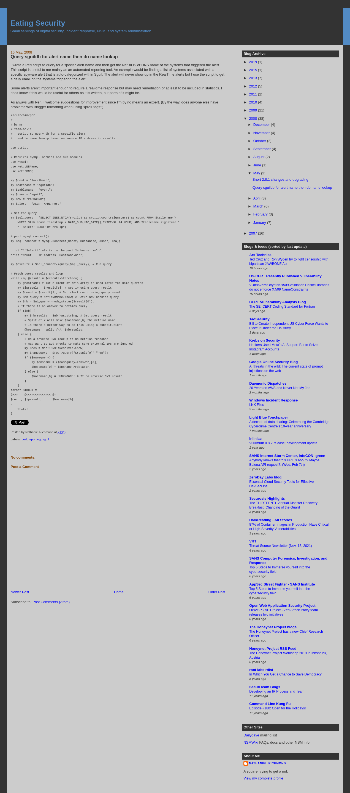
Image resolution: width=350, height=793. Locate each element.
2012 (253, 86)
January (260, 222)
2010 (253, 102)
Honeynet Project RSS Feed (272, 648)
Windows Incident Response (273, 400)
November (262, 133)
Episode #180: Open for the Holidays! (277, 708)
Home (119, 592)
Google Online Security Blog (273, 362)
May (257, 173)
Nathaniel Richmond (267, 763)
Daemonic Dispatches (267, 383)
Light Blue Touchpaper (268, 417)
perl (24, 439)
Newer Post (20, 592)
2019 (253, 62)
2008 (253, 118)
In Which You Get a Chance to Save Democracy (285, 674)
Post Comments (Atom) (51, 602)
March (258, 206)
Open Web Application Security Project (282, 605)
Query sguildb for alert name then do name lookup (64, 56)
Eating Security (37, 23)
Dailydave (251, 735)
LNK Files (256, 405)
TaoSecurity (259, 319)
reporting (34, 439)
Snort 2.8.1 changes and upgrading (280, 179)
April (257, 198)
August (259, 157)
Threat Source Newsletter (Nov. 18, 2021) (280, 546)
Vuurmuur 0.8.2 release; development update (283, 443)
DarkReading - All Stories (270, 520)
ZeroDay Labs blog (265, 477)
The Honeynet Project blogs (273, 627)
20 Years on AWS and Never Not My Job (279, 388)
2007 (253, 233)
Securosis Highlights (267, 498)
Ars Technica (260, 255)
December (262, 125)
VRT (252, 541)
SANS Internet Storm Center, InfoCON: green (287, 456)
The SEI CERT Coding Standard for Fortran (282, 306)
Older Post (216, 592)
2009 (253, 110)
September (262, 149)
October (260, 141)
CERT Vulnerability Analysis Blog (277, 302)
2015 (253, 70)
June (257, 165)
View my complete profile (263, 778)
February (261, 214)
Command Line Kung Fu (270, 704)
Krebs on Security (264, 340)
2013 (253, 78)
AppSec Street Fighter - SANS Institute (282, 584)
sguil (45, 439)
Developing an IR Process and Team (276, 691)
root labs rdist (261, 670)
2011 (253, 94)
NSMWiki (250, 742)
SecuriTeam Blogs (264, 687)
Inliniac (255, 439)
